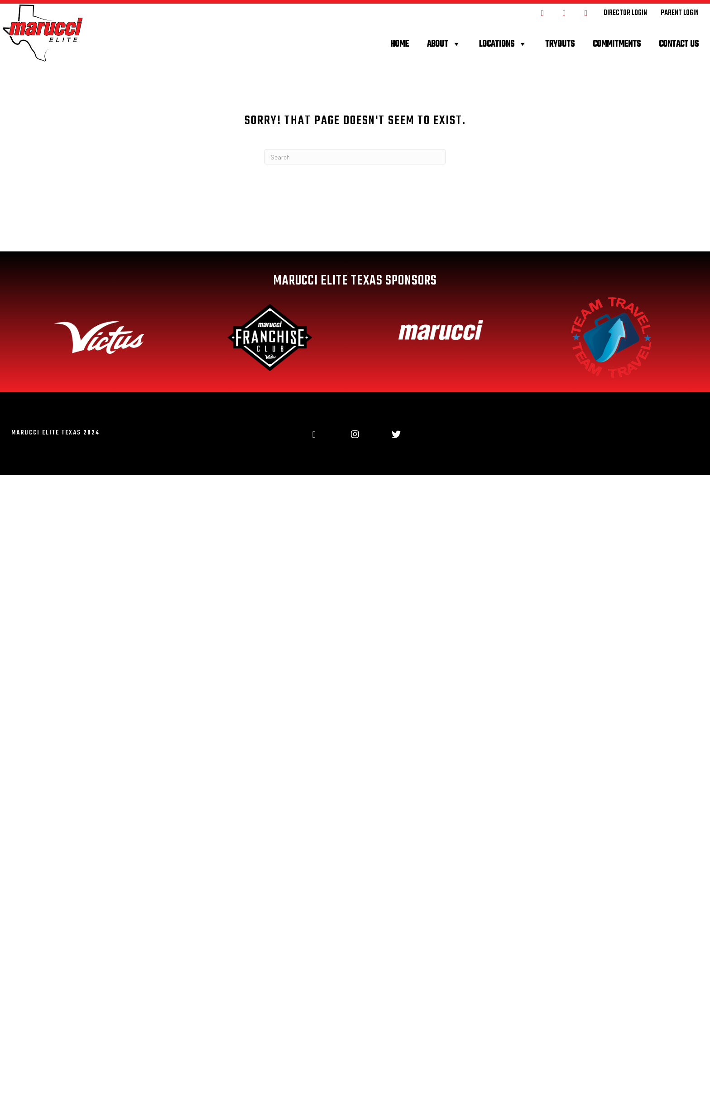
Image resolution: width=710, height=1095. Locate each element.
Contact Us (679, 44)
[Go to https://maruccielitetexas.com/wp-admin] (625, 12)
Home (399, 44)
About (444, 44)
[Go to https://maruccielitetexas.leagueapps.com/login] (680, 12)
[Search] (355, 156)
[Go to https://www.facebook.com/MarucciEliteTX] (542, 12)
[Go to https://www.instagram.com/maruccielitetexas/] (564, 12)
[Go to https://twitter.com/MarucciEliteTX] (586, 12)
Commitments (617, 44)
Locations (503, 44)
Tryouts (560, 44)
